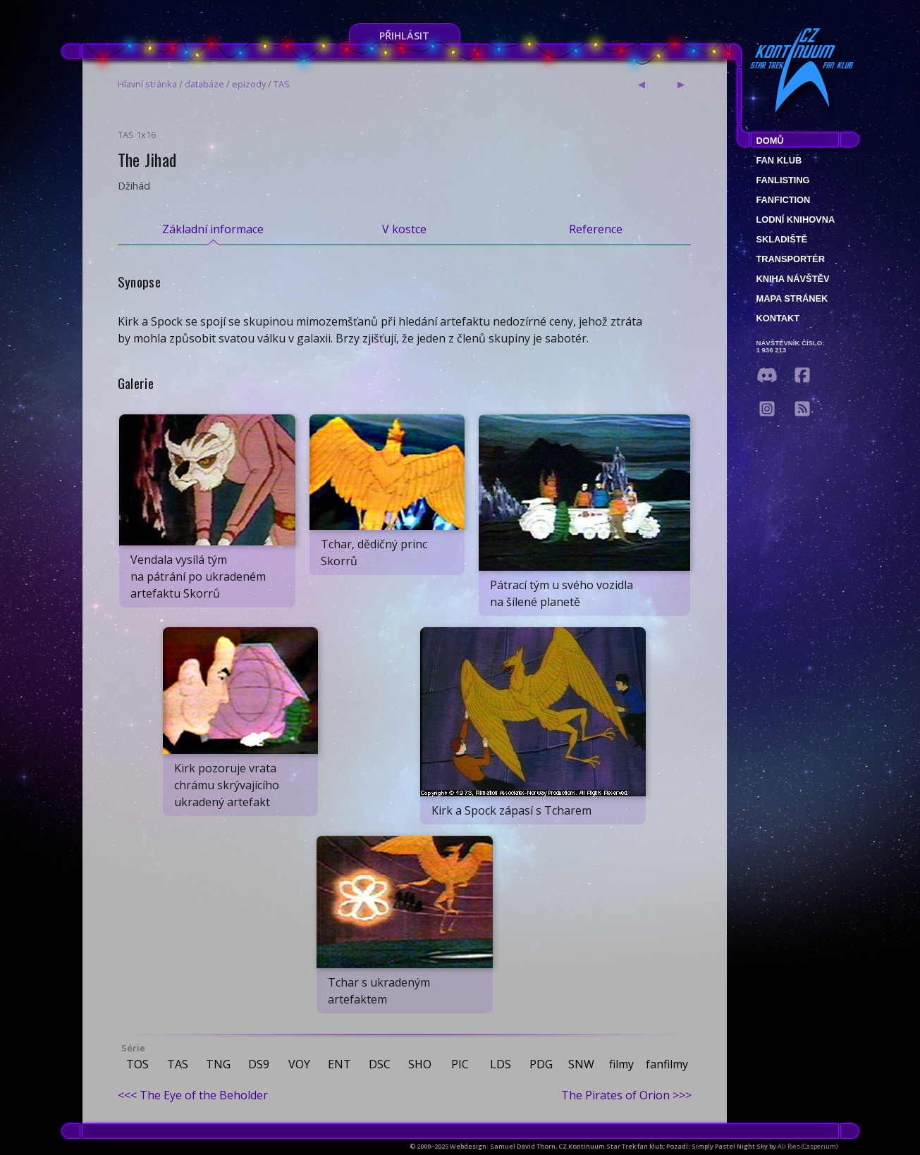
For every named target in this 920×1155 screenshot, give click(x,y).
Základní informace (213, 229)
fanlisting (783, 180)
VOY (299, 1064)
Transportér (790, 259)
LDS (500, 1064)
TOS (137, 1064)
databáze (204, 84)
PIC (460, 1064)
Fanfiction (783, 199)
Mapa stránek (792, 298)
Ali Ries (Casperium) (808, 1146)
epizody (249, 84)
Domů (770, 140)
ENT (339, 1064)
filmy (621, 1064)
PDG (541, 1064)
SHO (419, 1064)
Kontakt (778, 318)
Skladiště (782, 239)
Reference (595, 229)
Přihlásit (404, 35)
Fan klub (779, 160)
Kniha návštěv (793, 278)
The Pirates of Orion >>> (626, 1095)
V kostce (404, 229)
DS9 (258, 1064)
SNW (581, 1064)
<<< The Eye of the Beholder (193, 1095)
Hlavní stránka (147, 84)
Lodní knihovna (795, 219)
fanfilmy (667, 1064)
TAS (282, 84)
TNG (218, 1064)
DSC (380, 1064)
